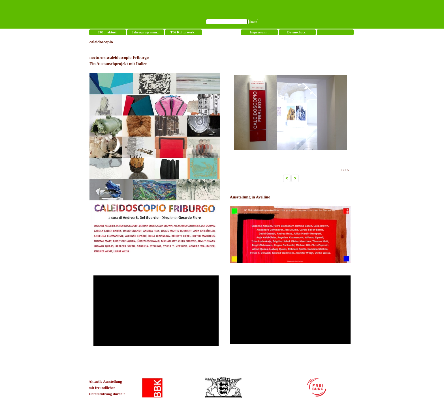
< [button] (286, 178)
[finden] (226, 21)
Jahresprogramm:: (145, 32)
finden (253, 21)
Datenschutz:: (297, 32)
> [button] (295, 178)
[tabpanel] (156, 150)
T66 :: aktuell (107, 32)
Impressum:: (259, 32)
